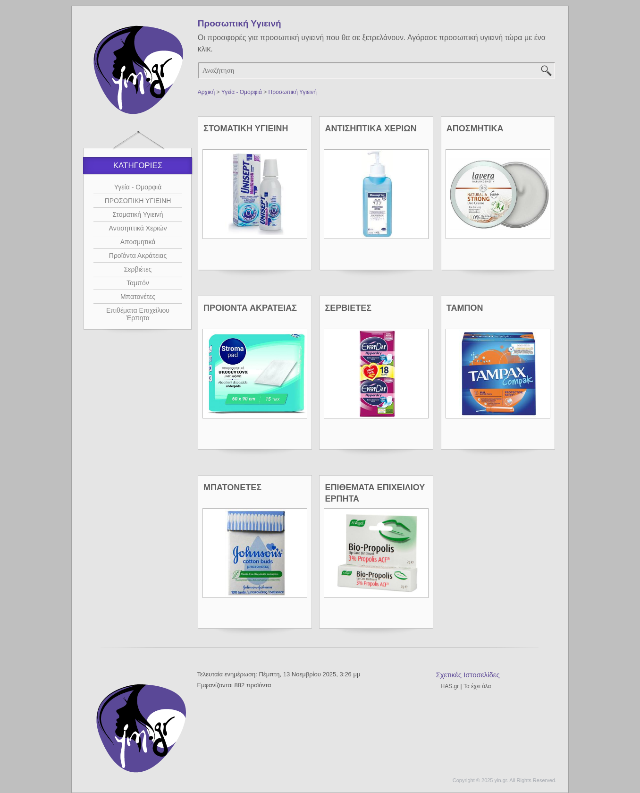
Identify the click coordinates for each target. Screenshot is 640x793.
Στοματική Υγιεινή (137, 214)
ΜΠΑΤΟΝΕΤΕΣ (232, 487)
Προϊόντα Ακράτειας (138, 255)
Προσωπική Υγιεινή (293, 92)
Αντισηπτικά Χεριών (138, 228)
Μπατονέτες (137, 296)
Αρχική (206, 92)
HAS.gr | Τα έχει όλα (465, 686)
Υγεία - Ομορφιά (138, 187)
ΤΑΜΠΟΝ (464, 308)
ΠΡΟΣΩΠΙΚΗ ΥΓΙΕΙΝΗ (138, 201)
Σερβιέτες (138, 269)
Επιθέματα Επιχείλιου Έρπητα (137, 314)
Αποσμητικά (138, 242)
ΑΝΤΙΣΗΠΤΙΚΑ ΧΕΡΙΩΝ (370, 128)
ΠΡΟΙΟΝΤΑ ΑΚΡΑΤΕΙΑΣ (250, 308)
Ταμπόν (137, 283)
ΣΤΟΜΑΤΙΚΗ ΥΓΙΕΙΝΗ (245, 128)
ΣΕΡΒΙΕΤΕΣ (348, 308)
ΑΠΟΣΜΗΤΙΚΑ (475, 128)
